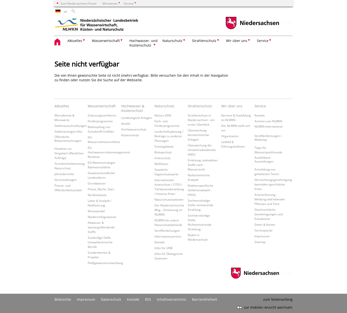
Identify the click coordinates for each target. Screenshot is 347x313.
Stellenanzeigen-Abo (68, 131)
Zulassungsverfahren (102, 115)
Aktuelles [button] (74, 40)
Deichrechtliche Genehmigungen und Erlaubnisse (268, 214)
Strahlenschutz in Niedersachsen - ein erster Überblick (201, 119)
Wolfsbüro (161, 164)
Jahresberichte (64, 174)
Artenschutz (162, 158)
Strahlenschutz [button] (204, 40)
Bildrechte (62, 299)
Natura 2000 (162, 115)
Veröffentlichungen (167, 230)
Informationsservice (167, 236)
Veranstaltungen (65, 180)
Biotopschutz (163, 152)
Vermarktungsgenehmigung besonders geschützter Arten (273, 184)
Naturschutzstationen (168, 199)
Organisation (230, 136)
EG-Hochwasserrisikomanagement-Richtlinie (109, 152)
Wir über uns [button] (236, 40)
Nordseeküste (97, 195)
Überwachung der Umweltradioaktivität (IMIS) (202, 149)
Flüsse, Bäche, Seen (101, 189)
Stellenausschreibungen (70, 126)
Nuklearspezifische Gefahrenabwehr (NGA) (200, 190)
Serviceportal (263, 230)
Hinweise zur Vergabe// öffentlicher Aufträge (69, 153)
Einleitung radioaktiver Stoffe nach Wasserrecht (203, 164)
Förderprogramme (100, 121)
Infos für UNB (163, 248)
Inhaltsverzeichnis (171, 299)
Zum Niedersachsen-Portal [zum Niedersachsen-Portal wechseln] (78, 3)
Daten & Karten (264, 224)
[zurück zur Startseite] (96, 25)
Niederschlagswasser (102, 217)
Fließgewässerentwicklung (105, 263)
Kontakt (159, 242)
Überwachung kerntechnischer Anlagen (198, 134)
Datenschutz (111, 299)
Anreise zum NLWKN (268, 121)
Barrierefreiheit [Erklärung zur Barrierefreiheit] (204, 299)
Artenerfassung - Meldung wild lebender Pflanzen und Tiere (269, 199)
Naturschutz (164, 106)
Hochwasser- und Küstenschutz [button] (143, 43)
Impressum (262, 236)
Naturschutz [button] (172, 40)
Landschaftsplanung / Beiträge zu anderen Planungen (168, 136)
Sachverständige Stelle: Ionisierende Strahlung (200, 204)
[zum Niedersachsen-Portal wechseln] (252, 28)
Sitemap (260, 242)
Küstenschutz (130, 135)
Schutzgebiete (164, 146)
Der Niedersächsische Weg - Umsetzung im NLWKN (169, 209)
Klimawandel (96, 211)
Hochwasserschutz (134, 129)
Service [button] (262, 40)
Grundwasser (97, 183)
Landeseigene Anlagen (136, 118)
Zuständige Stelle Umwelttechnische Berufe (100, 242)
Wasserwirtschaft (102, 106)
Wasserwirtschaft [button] (106, 40)
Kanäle (125, 123)
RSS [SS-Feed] (148, 299)
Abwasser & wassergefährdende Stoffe (101, 227)
